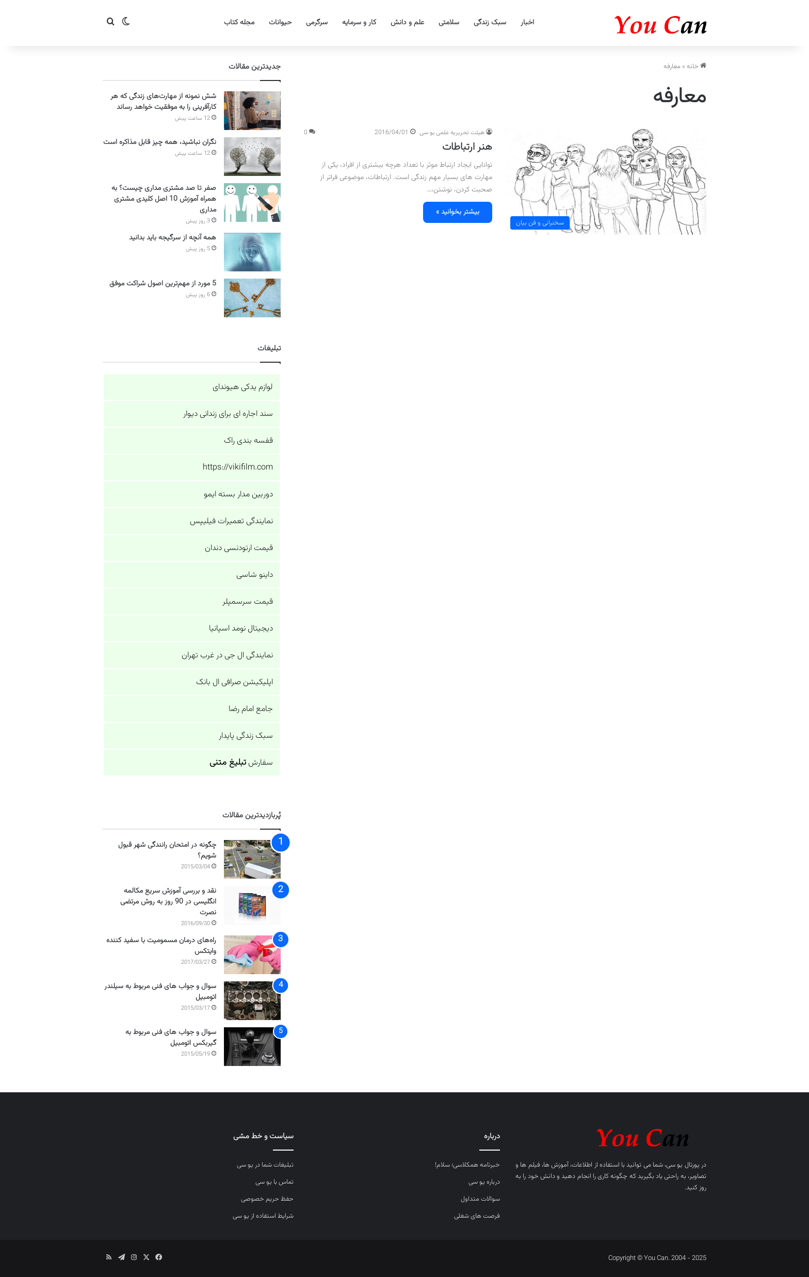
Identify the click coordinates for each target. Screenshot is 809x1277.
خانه (696, 66)
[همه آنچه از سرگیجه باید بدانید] (252, 252)
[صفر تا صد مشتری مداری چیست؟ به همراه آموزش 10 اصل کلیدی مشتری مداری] (252, 202)
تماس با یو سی (274, 1182)
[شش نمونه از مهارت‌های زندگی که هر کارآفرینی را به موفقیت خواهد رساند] (252, 110)
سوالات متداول (480, 1199)
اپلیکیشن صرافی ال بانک (234, 682)
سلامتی (449, 22)
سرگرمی (317, 22)
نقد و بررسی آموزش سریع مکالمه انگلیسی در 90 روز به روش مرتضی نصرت (168, 901)
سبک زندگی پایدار (246, 736)
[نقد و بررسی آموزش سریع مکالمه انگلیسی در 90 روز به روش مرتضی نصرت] (252, 905)
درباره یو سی (484, 1182)
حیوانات (280, 22)
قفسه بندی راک (248, 440)
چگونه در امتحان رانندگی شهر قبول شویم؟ (167, 850)
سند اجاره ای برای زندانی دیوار (228, 414)
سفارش (241, 762)
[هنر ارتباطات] (605, 181)
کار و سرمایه (359, 22)
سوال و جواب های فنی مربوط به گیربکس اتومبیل (170, 1038)
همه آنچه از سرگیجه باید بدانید (172, 238)
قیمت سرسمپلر (247, 601)
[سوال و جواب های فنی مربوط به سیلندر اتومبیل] (252, 1000)
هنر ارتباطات (467, 147)
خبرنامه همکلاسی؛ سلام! (467, 1165)
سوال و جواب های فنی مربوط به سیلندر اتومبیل (160, 992)
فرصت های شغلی (477, 1216)
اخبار (527, 22)
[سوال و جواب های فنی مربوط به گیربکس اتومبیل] (252, 1046)
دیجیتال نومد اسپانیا (241, 628)
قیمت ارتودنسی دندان (239, 548)
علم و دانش (407, 22)
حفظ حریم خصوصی (267, 1199)
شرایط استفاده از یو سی (263, 1216)
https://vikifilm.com (238, 467)
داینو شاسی (254, 575)
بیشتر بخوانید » (457, 212)
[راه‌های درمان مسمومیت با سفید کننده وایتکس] (252, 954)
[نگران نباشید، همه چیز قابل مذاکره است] (252, 156)
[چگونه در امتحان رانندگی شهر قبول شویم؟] (252, 859)
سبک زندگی (490, 22)
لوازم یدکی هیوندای (243, 387)
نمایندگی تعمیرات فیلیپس (231, 521)
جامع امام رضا (251, 709)
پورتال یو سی (683, 1165)
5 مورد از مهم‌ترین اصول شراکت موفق (162, 283)
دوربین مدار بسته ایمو (238, 494)
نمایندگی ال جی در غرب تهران (227, 655)
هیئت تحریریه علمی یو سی (451, 132)
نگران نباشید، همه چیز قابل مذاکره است (159, 142)
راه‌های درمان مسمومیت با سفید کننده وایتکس (161, 946)
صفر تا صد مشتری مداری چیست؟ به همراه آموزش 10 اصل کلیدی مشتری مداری (163, 199)
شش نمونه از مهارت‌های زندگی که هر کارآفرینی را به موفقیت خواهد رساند (163, 102)
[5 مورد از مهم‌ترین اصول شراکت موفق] (252, 298)
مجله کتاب (239, 22)
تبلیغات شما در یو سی (265, 1165)
